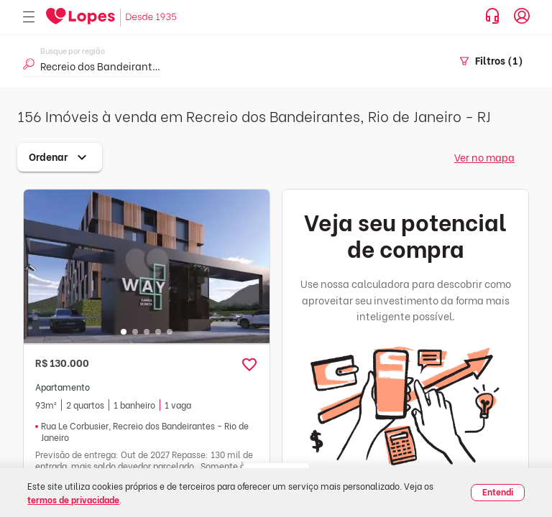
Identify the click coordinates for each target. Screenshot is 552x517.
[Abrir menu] (28, 17)
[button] (249, 364)
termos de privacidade (73, 499)
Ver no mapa (484, 156)
